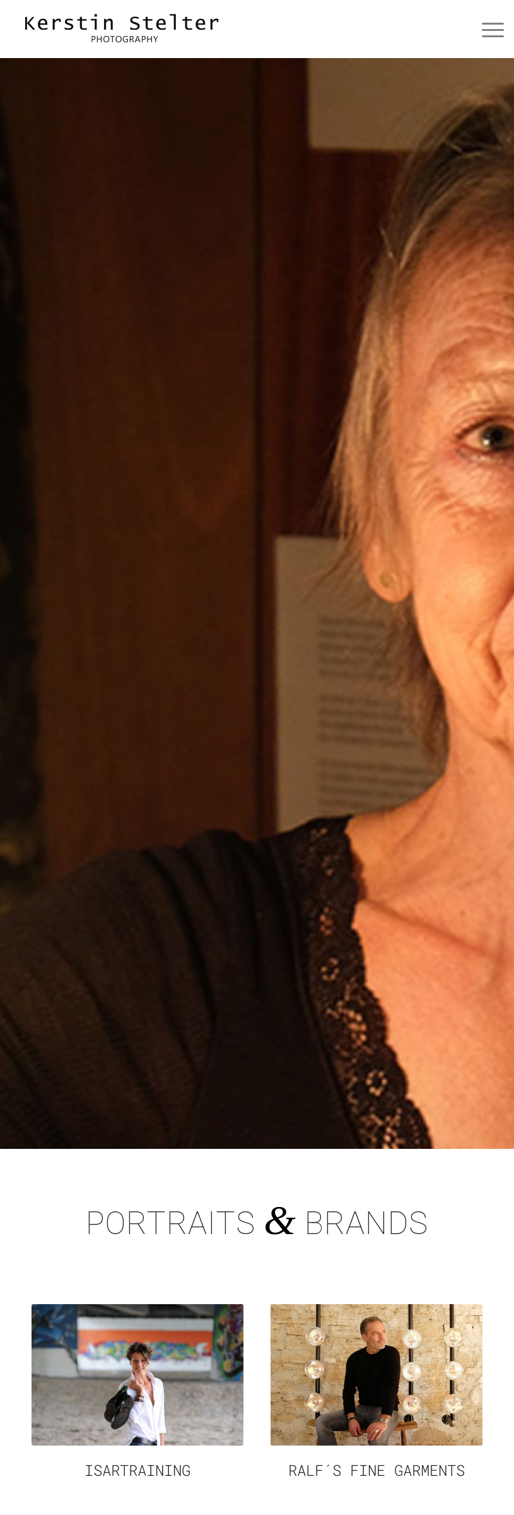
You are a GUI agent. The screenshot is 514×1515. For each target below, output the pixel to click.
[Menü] (486, 29)
